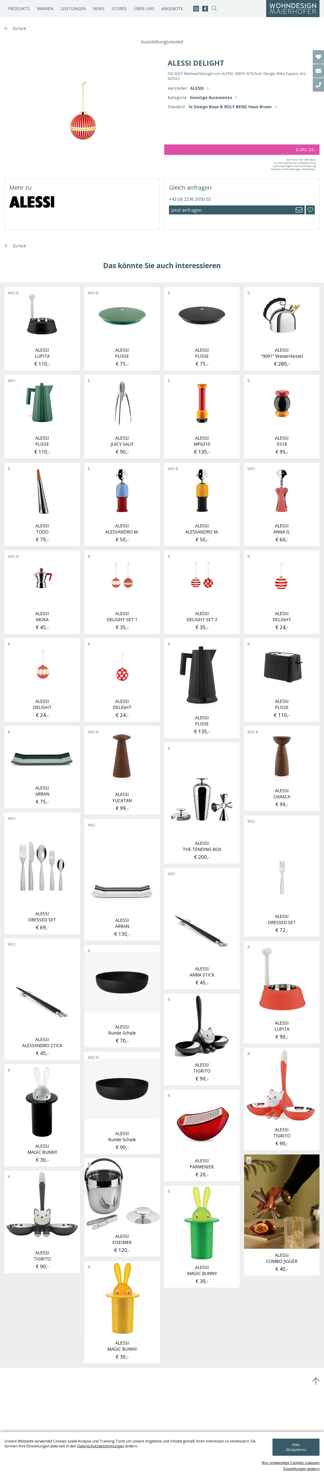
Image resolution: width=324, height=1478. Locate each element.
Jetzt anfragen (186, 210)
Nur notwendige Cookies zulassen (291, 1462)
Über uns (144, 8)
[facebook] (205, 8)
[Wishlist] (318, 57)
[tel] (318, 85)
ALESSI (197, 88)
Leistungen (73, 8)
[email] (318, 71)
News (98, 8)
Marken (45, 8)
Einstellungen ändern (301, 1468)
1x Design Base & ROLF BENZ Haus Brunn (230, 106)
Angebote (172, 8)
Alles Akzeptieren (295, 1449)
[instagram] (196, 8)
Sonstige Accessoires (211, 97)
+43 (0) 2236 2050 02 (190, 199)
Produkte (19, 8)
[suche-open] (214, 8)
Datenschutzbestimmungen (100, 1451)
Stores (119, 8)
